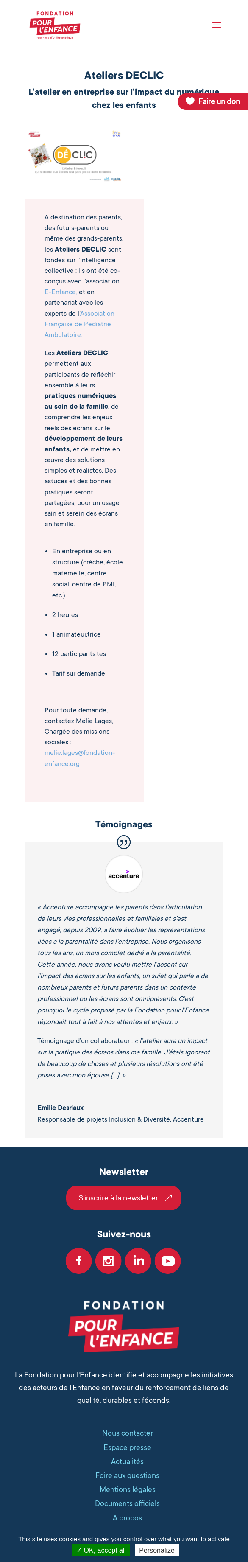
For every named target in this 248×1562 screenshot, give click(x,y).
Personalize (157, 1550)
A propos (127, 1518)
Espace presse (127, 1447)
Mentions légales (128, 1489)
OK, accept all (101, 1550)
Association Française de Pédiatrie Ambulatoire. (79, 324)
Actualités (127, 1461)
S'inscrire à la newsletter (118, 1198)
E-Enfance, (61, 292)
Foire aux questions (127, 1475)
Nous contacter (127, 1433)
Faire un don (219, 101)
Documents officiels (127, 1503)
